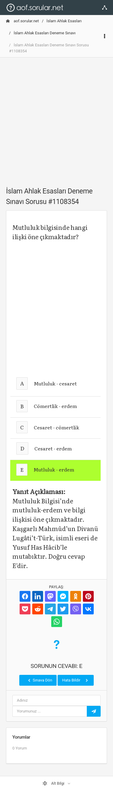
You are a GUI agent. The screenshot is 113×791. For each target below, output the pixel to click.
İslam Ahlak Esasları (64, 21)
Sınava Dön (39, 680)
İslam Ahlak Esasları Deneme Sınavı (44, 33)
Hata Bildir (75, 680)
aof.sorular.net (22, 21)
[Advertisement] (56, 118)
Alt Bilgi (53, 783)
